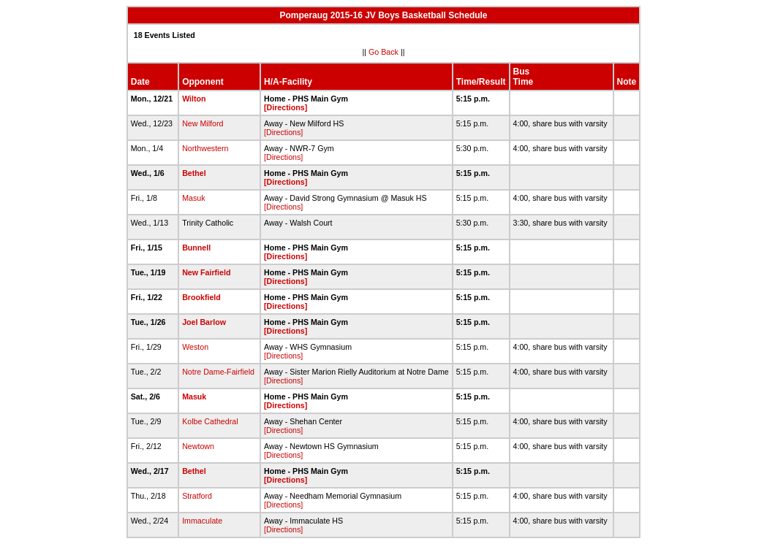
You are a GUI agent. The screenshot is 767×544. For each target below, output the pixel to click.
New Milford (202, 123)
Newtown (198, 446)
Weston (195, 346)
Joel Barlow (204, 322)
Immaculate (202, 520)
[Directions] (285, 107)
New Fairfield (206, 272)
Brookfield (201, 297)
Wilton (193, 98)
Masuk (193, 198)
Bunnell (196, 247)
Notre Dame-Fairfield (218, 371)
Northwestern (205, 148)
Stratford (197, 495)
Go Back (383, 51)
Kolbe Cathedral (210, 421)
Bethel (194, 173)
